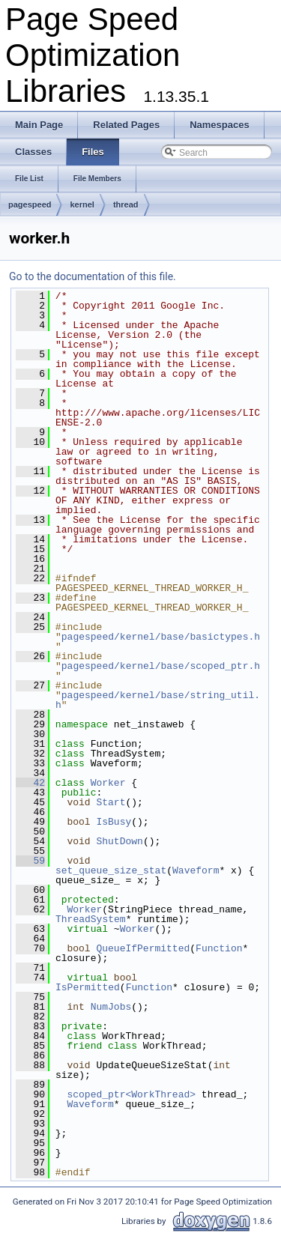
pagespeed (29, 204)
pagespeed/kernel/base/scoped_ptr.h (160, 666)
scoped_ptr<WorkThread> (131, 1094)
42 (30, 783)
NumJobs (111, 1007)
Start (110, 802)
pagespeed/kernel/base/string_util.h (157, 700)
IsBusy (113, 821)
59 (30, 860)
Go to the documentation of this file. (92, 276)
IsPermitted (87, 987)
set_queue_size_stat (110, 870)
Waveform (195, 870)
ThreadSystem (90, 919)
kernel (82, 204)
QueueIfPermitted (143, 948)
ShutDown (119, 841)
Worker (108, 783)
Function (219, 948)
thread (126, 204)
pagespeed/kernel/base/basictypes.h (160, 636)
